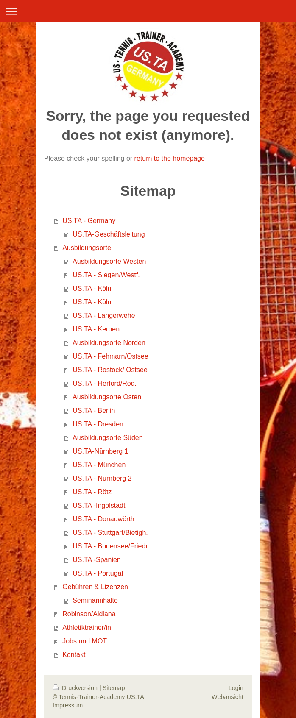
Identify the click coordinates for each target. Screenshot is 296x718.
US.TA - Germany (88, 220)
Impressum (68, 705)
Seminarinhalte (95, 600)
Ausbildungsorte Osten (107, 397)
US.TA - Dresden (98, 424)
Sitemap (114, 688)
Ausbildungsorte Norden (109, 342)
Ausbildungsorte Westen (109, 261)
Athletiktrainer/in (86, 627)
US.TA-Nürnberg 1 (100, 451)
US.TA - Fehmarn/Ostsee (110, 356)
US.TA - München (99, 464)
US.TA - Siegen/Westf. (106, 274)
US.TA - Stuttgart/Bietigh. (110, 532)
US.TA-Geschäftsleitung (109, 234)
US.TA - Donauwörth (103, 519)
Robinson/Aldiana (88, 614)
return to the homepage (169, 158)
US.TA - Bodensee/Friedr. (111, 546)
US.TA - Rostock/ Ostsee (110, 369)
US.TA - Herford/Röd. (105, 383)
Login (236, 688)
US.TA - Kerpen (96, 329)
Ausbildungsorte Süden (107, 437)
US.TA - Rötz (92, 491)
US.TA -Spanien (97, 559)
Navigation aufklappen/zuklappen (148, 11)
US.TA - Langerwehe (104, 315)
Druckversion (76, 688)
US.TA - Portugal (98, 573)
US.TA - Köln (92, 288)
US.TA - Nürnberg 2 (102, 478)
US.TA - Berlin (94, 410)
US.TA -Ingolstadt (99, 505)
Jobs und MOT (84, 641)
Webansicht (227, 696)
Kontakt (73, 654)
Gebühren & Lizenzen (95, 586)
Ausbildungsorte (86, 247)
